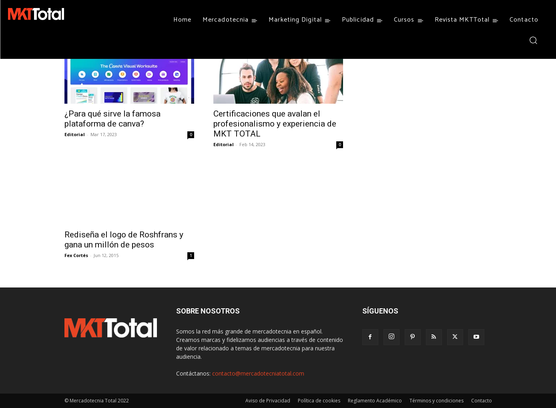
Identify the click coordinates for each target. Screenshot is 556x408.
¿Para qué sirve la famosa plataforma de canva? (112, 119)
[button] (533, 40)
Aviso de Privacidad (267, 400)
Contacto (481, 400)
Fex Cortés (76, 255)
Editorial (74, 134)
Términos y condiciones (436, 400)
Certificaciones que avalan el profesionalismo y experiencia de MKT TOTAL (274, 124)
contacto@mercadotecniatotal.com (258, 373)
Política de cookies (319, 400)
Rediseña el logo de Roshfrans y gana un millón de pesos (123, 239)
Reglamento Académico (375, 400)
